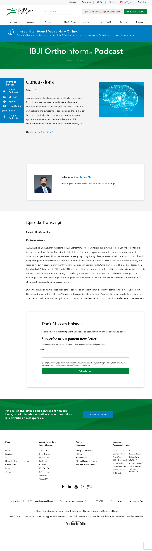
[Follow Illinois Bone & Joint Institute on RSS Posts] (89, 488)
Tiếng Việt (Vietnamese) (134, 471)
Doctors (8, 452)
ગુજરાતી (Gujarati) (119, 464)
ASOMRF (100, 502)
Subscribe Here (85, 372)
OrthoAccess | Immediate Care (102, 12)
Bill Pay (100, 2)
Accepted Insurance (84, 452)
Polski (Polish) (118, 458)
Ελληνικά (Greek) (119, 455)
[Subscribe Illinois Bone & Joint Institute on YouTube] (76, 488)
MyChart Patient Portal (85, 466)
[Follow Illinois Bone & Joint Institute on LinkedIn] (69, 488)
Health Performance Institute (17, 462)
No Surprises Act (135, 502)
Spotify (12, 102)
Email (44, 351)
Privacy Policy (116, 502)
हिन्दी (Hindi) (117, 474)
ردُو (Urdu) (133, 461)
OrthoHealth (10, 466)
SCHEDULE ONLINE (135, 12)
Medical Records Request (86, 462)
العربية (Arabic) (118, 452)
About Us (43, 452)
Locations (9, 455)
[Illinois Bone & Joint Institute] (20, 13)
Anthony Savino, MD (81, 178)
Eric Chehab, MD (45, 133)
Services (8, 459)
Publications (44, 459)
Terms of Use (15, 502)
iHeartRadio (15, 107)
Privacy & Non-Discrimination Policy (74, 502)
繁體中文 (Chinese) (120, 461)
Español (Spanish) (135, 452)
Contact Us (43, 480)
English (141, 2)
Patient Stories (45, 473)
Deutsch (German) (136, 464)
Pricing (111, 2)
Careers (72, 2)
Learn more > (127, 36)
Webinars (43, 476)
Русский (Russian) (119, 467)
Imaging (8, 469)
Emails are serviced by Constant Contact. (67, 366)
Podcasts (69, 61)
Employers (86, 2)
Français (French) (135, 455)
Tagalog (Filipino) (119, 470)
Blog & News (44, 455)
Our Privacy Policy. (84, 366)
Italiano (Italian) (134, 458)
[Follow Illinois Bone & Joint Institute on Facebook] (63, 488)
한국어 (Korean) (135, 467)
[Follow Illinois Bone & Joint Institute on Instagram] (83, 488)
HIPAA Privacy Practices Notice (40, 502)
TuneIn (12, 112)
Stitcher (13, 98)
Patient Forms (82, 459)
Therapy (8, 473)
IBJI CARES (44, 469)
